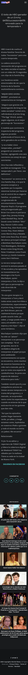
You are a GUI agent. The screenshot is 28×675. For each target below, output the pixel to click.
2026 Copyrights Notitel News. (10, 662)
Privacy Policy (14, 664)
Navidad (17, 666)
